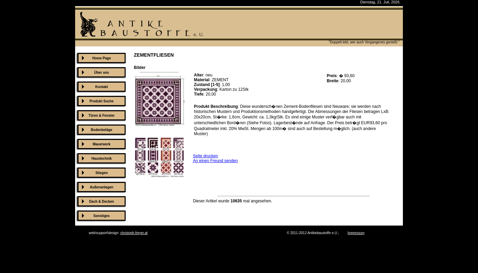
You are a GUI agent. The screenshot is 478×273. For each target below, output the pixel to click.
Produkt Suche (101, 101)
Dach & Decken (101, 201)
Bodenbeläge (101, 130)
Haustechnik (102, 158)
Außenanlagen (101, 187)
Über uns (101, 72)
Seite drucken (205, 156)
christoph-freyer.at (133, 233)
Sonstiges (102, 216)
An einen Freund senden (215, 160)
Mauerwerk (101, 144)
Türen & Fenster (101, 115)
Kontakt (101, 87)
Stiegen (101, 173)
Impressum (356, 233)
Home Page (101, 58)
